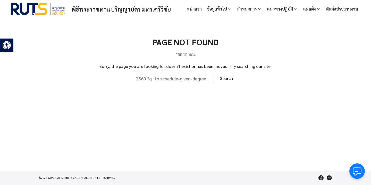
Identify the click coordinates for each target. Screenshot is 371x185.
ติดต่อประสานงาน (342, 9)
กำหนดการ (247, 9)
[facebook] (321, 178)
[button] (6, 45)
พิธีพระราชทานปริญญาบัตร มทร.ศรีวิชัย (126, 9)
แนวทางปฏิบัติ (280, 9)
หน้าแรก (194, 9)
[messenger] (329, 178)
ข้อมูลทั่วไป (217, 9)
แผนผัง (309, 9)
